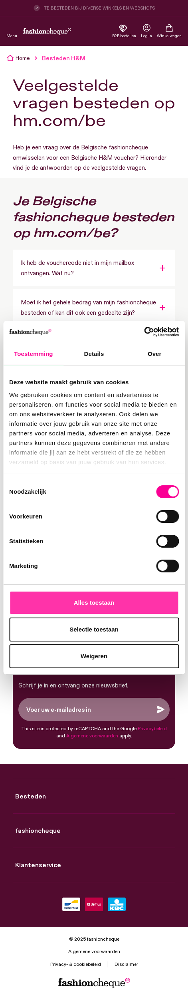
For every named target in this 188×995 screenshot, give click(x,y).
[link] (146, 31)
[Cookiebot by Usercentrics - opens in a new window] (144, 332)
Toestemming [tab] (33, 353)
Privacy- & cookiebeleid (75, 964)
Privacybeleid (152, 728)
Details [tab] (94, 353)
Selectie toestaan (94, 629)
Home (23, 58)
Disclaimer (126, 964)
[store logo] (47, 31)
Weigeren (94, 656)
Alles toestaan (94, 602)
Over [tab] (155, 353)
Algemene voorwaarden (92, 736)
